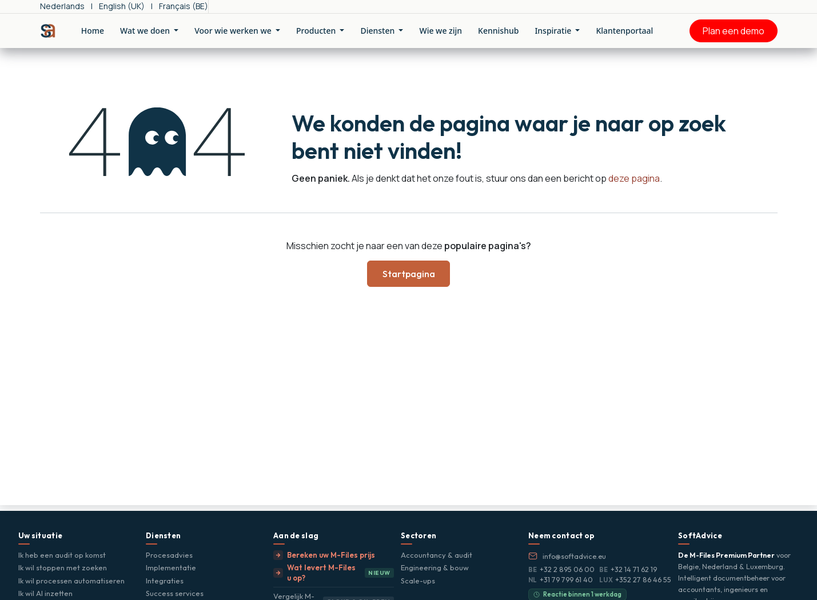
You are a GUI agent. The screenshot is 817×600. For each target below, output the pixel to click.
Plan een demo (733, 31)
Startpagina (408, 273)
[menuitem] (62, 6)
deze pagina (634, 178)
